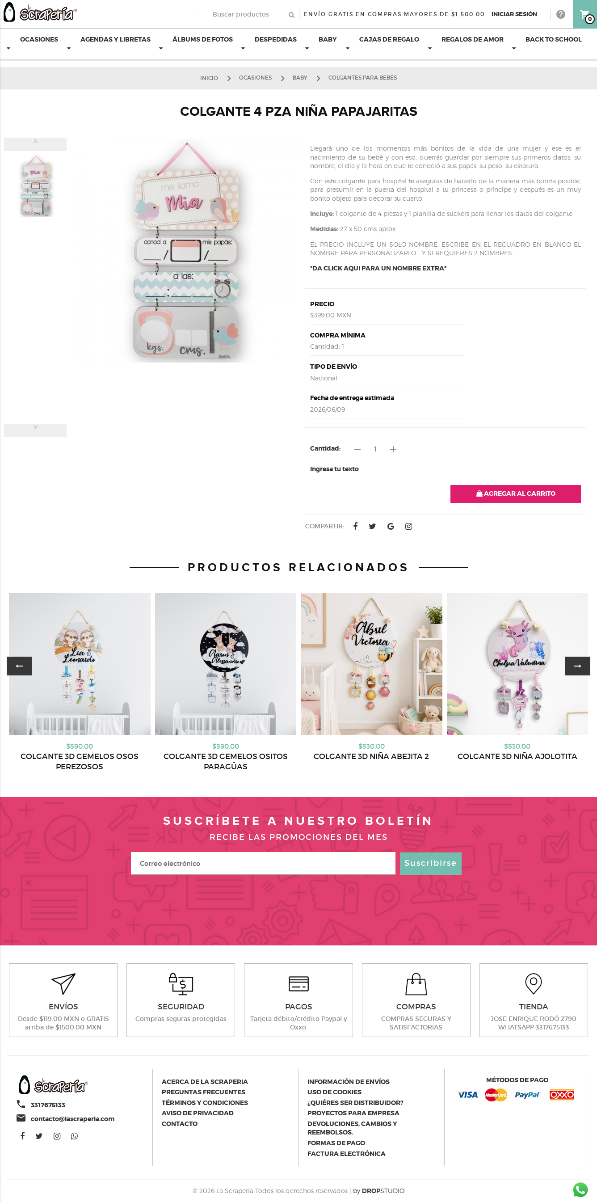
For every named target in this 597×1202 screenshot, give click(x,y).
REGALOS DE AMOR (466, 43)
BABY (321, 43)
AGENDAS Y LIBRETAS (109, 43)
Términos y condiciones (205, 1103)
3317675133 (48, 1105)
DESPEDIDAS (269, 43)
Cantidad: (325, 448)
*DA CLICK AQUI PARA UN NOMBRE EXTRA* (378, 268)
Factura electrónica (346, 1154)
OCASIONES (32, 43)
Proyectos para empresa (353, 1113)
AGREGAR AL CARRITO (515, 493)
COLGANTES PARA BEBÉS (362, 77)
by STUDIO (378, 1190)
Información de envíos (348, 1082)
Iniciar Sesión (514, 14)
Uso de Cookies (334, 1092)
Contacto (180, 1124)
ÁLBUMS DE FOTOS (196, 43)
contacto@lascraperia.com (73, 1119)
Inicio (209, 77)
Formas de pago (336, 1143)
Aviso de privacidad (198, 1113)
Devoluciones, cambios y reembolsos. (352, 1128)
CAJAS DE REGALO (382, 43)
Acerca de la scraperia (205, 1082)
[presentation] (298, 905)
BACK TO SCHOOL (547, 43)
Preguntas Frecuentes (203, 1092)
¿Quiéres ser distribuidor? (355, 1103)
